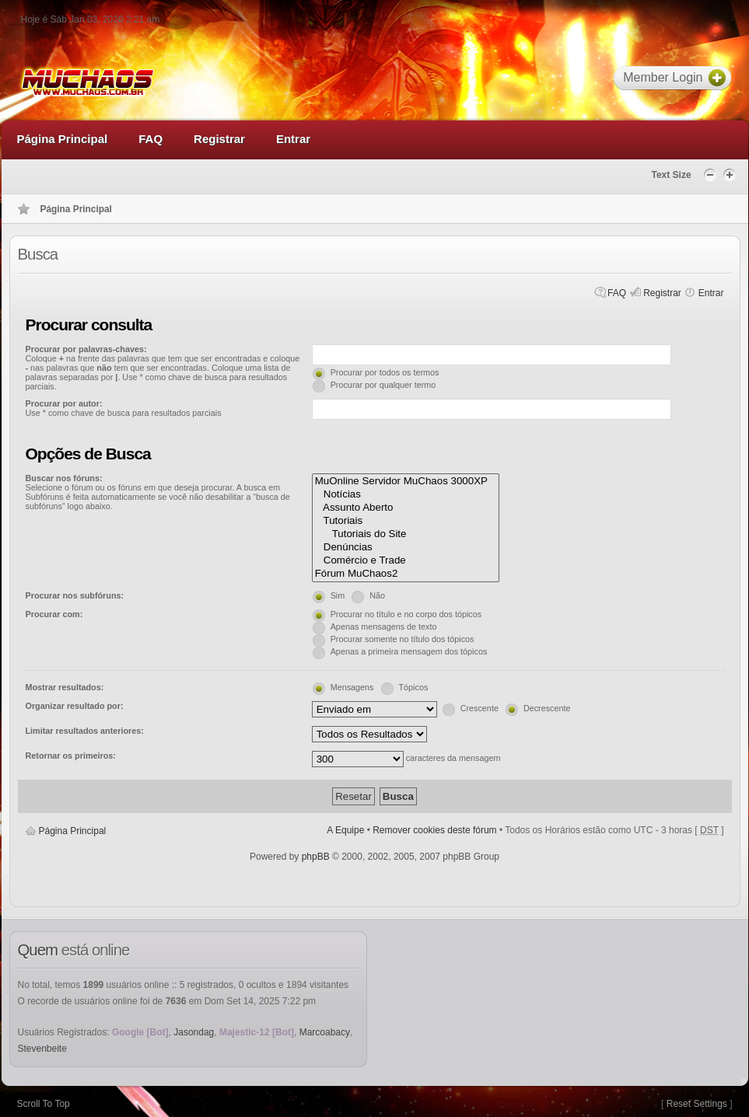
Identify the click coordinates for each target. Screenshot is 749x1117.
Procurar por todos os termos (385, 372)
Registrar (662, 293)
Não (377, 595)
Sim (338, 595)
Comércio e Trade (406, 560)
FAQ (616, 293)
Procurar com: (54, 614)
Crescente (479, 708)
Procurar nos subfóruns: (75, 595)
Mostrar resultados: (65, 687)
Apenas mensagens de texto (384, 626)
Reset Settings (697, 1103)
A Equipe (345, 830)
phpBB (316, 856)
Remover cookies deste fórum (434, 830)
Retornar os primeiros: (71, 755)
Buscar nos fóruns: (64, 478)
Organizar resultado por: (75, 705)
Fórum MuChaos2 (406, 574)
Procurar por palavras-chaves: (86, 349)
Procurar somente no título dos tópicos (402, 639)
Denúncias (406, 547)
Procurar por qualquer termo (383, 384)
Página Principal (73, 831)
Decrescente (547, 708)
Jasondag (193, 1032)
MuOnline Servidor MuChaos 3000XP (406, 481)
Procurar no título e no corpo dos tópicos (406, 614)
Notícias (406, 494)
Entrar (711, 293)
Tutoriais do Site (406, 534)
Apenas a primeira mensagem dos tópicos (409, 651)
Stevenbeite (42, 1048)
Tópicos (414, 687)
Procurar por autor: (64, 403)
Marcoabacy (324, 1032)
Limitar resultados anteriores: (85, 730)
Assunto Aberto (406, 508)
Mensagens (352, 687)
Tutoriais (406, 521)
